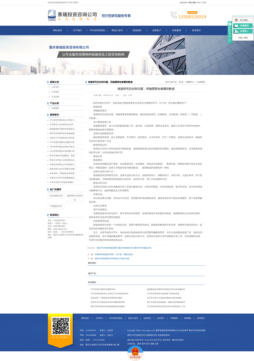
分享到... (244, 31)
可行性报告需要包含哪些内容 (62, 142)
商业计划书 (117, 30)
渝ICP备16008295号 (135, 340)
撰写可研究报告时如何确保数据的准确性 (107, 306)
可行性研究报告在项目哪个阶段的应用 (163, 293)
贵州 (143, 344)
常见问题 (55, 97)
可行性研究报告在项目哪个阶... (63, 151)
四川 (148, 344)
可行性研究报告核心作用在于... (63, 120)
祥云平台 (158, 340)
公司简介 (99, 318)
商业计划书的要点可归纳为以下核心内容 (112, 258)
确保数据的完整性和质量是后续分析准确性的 (166, 289)
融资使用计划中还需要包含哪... (63, 169)
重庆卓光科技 (178, 340)
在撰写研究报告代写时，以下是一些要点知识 (114, 254)
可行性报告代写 (56, 196)
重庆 (139, 344)
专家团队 (55, 108)
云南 (156, 344)
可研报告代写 (56, 206)
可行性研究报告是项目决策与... (63, 147)
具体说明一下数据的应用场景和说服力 (106, 298)
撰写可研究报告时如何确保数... (63, 133)
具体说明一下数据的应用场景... (63, 173)
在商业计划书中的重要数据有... (63, 178)
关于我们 (77, 30)
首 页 (181, 82)
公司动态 (55, 87)
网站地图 (192, 2)
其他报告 (137, 30)
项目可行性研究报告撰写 (107, 248)
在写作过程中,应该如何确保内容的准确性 (164, 298)
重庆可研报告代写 (126, 248)
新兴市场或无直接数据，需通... (63, 155)
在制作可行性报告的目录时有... (63, 138)
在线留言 (147, 318)
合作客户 (161, 318)
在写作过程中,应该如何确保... (62, 182)
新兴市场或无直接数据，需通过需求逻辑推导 (166, 302)
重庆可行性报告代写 (142, 248)
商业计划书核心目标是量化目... (63, 160)
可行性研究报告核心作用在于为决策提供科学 (109, 293)
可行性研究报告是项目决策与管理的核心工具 (166, 306)
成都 (152, 344)
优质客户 (156, 30)
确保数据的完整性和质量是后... (63, 129)
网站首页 (57, 30)
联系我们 (196, 30)
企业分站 (183, 2)
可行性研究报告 (97, 30)
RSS (199, 2)
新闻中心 (190, 82)
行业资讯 (55, 92)
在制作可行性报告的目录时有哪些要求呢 (107, 302)
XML (204, 2)
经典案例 (176, 30)
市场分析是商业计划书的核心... (63, 164)
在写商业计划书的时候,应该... (62, 124)
